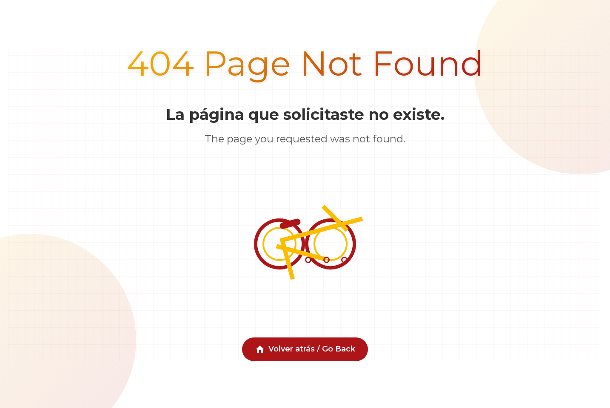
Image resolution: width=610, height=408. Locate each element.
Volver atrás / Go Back (305, 349)
